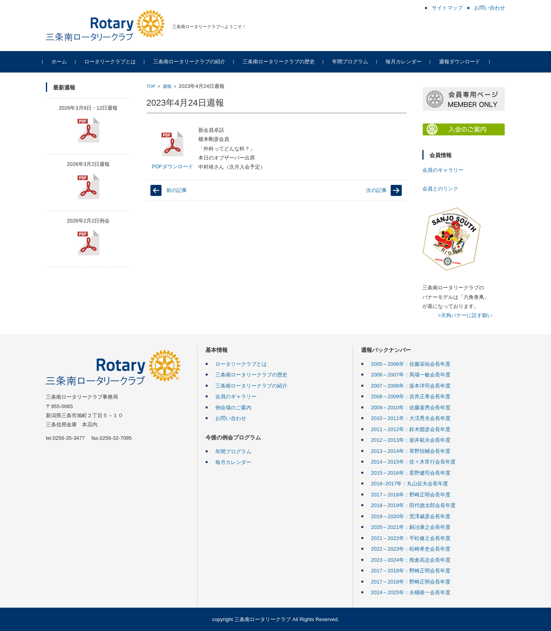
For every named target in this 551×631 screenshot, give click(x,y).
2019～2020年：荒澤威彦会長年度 (410, 516)
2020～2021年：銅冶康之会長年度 (410, 527)
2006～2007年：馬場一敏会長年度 (410, 375)
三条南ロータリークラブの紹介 (192, 62)
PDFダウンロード (172, 149)
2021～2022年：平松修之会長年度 (410, 538)
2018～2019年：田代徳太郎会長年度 (413, 505)
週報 (167, 86)
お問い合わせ (230, 418)
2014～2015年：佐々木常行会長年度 (413, 462)
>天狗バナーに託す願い (465, 315)
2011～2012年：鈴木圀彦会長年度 (410, 429)
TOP (150, 86)
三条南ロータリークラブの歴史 (282, 62)
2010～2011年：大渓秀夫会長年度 (410, 418)
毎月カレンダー (407, 62)
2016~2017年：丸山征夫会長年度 (409, 484)
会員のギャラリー (443, 170)
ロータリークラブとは (113, 62)
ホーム (62, 62)
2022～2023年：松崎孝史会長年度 (410, 549)
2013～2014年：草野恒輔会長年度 (410, 451)
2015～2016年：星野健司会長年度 (410, 473)
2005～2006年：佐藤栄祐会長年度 (410, 364)
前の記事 (176, 190)
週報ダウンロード (462, 62)
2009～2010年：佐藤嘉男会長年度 (410, 408)
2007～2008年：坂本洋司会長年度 (410, 386)
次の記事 (376, 190)
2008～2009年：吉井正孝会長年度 (410, 396)
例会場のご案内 (233, 408)
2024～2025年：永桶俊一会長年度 (410, 592)
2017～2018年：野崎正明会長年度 (410, 495)
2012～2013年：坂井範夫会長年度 (410, 440)
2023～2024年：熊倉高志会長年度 (410, 560)
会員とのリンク (440, 189)
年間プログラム (353, 62)
